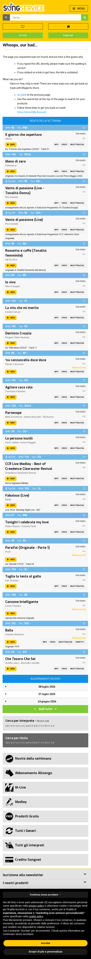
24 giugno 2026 (47, 701)
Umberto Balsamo (14, 634)
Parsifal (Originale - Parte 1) (27, 547)
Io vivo (10, 282)
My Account (39, 112)
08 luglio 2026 (47, 686)
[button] (6, 17)
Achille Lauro (12, 663)
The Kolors (48, 416)
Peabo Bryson (12, 526)
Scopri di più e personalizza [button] (45, 951)
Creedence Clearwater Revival (20, 472)
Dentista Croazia (18, 333)
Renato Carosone (14, 364)
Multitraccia (77, 145)
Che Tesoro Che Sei (20, 659)
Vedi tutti (45, 709)
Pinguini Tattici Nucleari (17, 337)
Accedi (23, 35)
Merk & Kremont (13, 416)
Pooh (8, 551)
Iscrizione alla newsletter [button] (23, 875)
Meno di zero (15, 161)
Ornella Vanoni (12, 312)
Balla (9, 630)
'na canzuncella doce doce (25, 360)
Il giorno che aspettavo (23, 135)
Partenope (13, 413)
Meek (8, 499)
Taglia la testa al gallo (23, 576)
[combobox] (45, 17)
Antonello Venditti (30, 663)
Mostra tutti (43, 720)
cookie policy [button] (36, 916)
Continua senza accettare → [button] (45, 894)
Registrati (68, 35)
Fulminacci (11, 165)
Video (64, 145)
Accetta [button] (45, 943)
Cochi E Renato (13, 606)
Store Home (24, 112)
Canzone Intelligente (21, 602)
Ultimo (8, 138)
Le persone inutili (19, 438)
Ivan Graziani (12, 580)
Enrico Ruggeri (28, 442)
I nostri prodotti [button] (15, 883)
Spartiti (79, 642)
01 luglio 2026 (47, 694)
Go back (21, 94)
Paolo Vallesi (12, 442)
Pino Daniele (11, 197)
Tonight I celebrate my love (27, 522)
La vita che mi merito (22, 308)
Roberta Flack (29, 526)
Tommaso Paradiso (15, 391)
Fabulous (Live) (17, 495)
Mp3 (56, 145)
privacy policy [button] (36, 905)
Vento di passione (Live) (24, 220)
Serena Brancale (32, 416)
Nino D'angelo (12, 286)
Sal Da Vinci (11, 259)
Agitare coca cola (19, 387)
